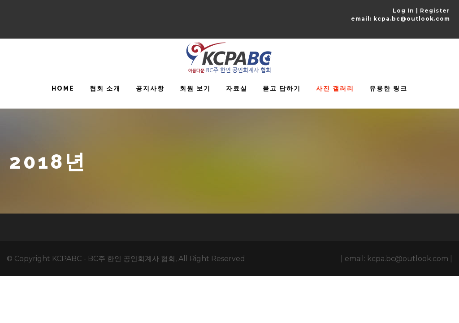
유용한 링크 (388, 88)
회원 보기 (195, 88)
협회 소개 (105, 88)
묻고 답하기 (282, 88)
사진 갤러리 (335, 88)
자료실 (236, 88)
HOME (63, 88)
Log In (403, 10)
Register (435, 10)
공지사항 (150, 88)
